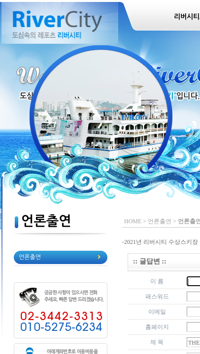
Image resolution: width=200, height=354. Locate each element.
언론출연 (30, 257)
